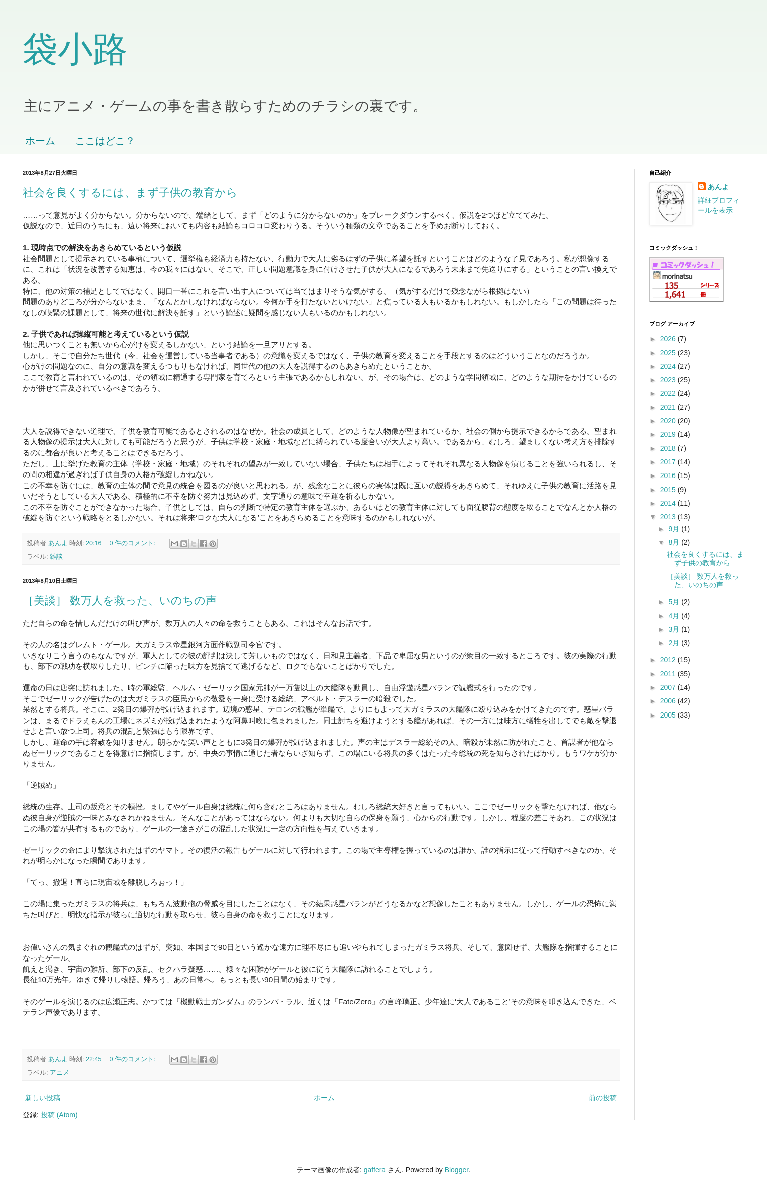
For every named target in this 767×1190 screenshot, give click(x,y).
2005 (669, 715)
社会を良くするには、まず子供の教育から (130, 192)
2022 (669, 393)
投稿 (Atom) (59, 1115)
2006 (669, 701)
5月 (674, 602)
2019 (669, 434)
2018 (669, 448)
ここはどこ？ (105, 140)
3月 (674, 629)
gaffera (375, 1170)
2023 (669, 380)
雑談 (56, 556)
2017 (669, 462)
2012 (669, 660)
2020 (669, 421)
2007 (669, 687)
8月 (674, 542)
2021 (669, 407)
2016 (669, 475)
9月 (674, 529)
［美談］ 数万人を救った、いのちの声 (120, 600)
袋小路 (75, 49)
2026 (669, 339)
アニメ (59, 1072)
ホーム (40, 140)
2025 (669, 353)
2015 (669, 490)
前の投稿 (603, 1098)
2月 (674, 643)
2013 (669, 517)
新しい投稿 (42, 1098)
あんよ (718, 187)
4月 (674, 616)
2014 (669, 503)
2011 (669, 674)
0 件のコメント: (134, 543)
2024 (669, 366)
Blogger (456, 1170)
